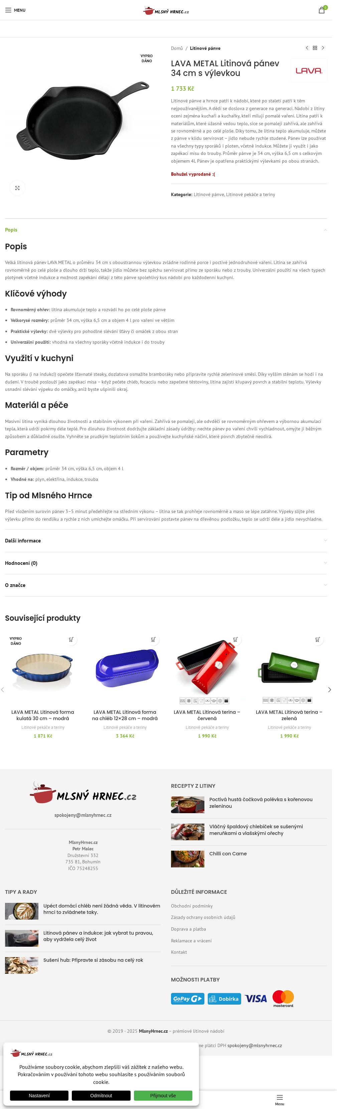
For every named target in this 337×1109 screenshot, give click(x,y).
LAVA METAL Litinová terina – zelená (289, 715)
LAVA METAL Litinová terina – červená (207, 715)
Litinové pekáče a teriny (250, 194)
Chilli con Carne (228, 853)
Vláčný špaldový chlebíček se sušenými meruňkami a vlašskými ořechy (256, 830)
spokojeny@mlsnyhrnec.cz (254, 1045)
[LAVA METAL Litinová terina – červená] (207, 668)
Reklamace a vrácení (191, 941)
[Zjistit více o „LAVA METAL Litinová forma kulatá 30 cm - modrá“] (71, 640)
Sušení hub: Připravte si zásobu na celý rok (93, 960)
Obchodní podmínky (192, 906)
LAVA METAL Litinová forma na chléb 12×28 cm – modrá (125, 715)
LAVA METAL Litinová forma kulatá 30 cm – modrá (42, 715)
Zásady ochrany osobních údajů (203, 917)
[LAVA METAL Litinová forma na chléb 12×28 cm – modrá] (125, 668)
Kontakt (179, 952)
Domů (177, 48)
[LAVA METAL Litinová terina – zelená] (289, 668)
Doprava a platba (188, 929)
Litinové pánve (205, 48)
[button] (153, 640)
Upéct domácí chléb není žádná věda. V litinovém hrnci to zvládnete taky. (101, 909)
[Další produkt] (323, 48)
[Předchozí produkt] (307, 48)
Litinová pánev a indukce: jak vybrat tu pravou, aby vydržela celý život (98, 936)
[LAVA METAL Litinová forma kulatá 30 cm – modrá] (42, 668)
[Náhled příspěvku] (187, 804)
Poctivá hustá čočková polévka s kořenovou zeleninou (261, 802)
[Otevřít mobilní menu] (15, 10)
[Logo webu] (166, 10)
